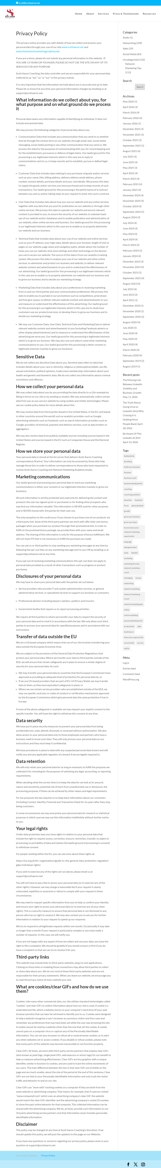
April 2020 (128, 344)
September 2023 (132, 278)
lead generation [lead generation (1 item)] (130, 547)
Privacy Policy (48, 1155)
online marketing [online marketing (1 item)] (131, 615)
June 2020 (128, 333)
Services (103, 14)
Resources (149, 14)
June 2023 (128, 294)
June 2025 (128, 162)
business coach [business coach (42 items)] (130, 478)
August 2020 (130, 322)
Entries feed (129, 668)
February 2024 (131, 250)
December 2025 (131, 128)
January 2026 (130, 123)
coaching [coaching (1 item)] (128, 489)
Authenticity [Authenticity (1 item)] (129, 456)
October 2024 (130, 206)
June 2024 (128, 228)
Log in (126, 662)
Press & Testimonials (126, 14)
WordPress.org (131, 679)
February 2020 (131, 355)
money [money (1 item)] (138, 578)
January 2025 (130, 189)
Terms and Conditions (26, 1155)
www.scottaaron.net (73, 46)
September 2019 (132, 360)
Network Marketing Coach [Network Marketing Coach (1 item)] (132, 596)
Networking (129, 42)
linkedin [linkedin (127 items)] (134, 553)
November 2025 (131, 134)
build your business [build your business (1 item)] (132, 467)
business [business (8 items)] (127, 472)
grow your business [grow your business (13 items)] (132, 517)
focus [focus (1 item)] (126, 505)
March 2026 (129, 112)
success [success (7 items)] (140, 643)
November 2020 (131, 311)
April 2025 (128, 173)
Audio (126, 37)
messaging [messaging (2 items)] (128, 578)
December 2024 (131, 195)
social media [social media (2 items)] (129, 643)
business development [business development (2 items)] (133, 483)
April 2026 (128, 106)
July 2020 (128, 327)
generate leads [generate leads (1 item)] (137, 505)
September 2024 (132, 211)
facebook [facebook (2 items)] (138, 500)
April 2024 (128, 239)
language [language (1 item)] (127, 542)
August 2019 (130, 366)
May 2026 (128, 101)
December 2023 (131, 261)
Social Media (129, 54)
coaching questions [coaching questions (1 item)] (132, 494)
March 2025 (129, 178)
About (90, 14)
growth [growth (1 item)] (127, 511)
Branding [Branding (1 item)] (128, 461)
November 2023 (131, 266)
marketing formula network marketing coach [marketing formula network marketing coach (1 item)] (132, 568)
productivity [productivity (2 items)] (129, 626)
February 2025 (131, 184)
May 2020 (128, 338)
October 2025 (130, 140)
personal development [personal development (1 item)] (133, 621)
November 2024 (131, 200)
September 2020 (132, 316)
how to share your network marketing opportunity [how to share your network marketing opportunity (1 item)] (132, 532)
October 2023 (130, 272)
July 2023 (128, 289)
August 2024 (130, 217)
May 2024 (128, 233)
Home (78, 14)
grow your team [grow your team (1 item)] (130, 522)
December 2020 (131, 305)
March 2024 (129, 244)
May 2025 (128, 167)
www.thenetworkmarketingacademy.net (37, 51)
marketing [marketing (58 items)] (128, 558)
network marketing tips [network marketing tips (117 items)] (133, 604)
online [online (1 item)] (126, 610)
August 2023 (130, 283)
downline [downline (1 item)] (128, 500)
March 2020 (129, 349)
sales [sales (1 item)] (139, 626)
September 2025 (132, 145)
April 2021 (128, 300)
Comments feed (131, 673)
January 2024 (130, 255)
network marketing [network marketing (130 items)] (132, 589)
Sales (125, 48)
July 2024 (128, 222)
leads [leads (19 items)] (126, 553)
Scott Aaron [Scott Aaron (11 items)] (129, 632)
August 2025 (130, 151)
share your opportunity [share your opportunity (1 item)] (133, 637)
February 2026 (131, 117)
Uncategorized (131, 59)
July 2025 (128, 156)
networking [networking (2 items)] (128, 583)
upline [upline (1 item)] (126, 648)
